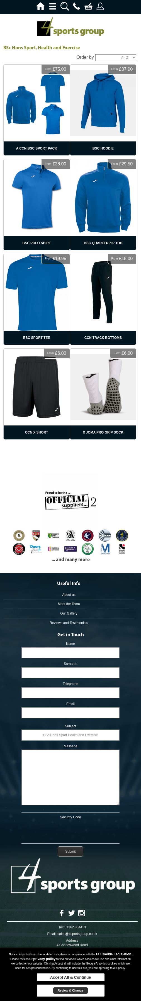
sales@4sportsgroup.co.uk (77, 934)
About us (68, 595)
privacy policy (44, 959)
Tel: (61, 927)
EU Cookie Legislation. (114, 954)
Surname (70, 664)
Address (72, 941)
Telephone (70, 684)
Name (70, 644)
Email (70, 704)
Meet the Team (69, 604)
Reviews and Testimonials (69, 623)
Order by (85, 57)
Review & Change (70, 990)
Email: (52, 934)
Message (70, 746)
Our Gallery (68, 613)
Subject (70, 726)
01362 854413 (75, 927)
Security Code (70, 817)
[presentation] (70, 830)
